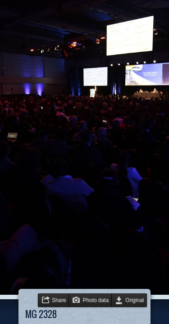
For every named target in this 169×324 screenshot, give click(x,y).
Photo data (95, 300)
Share (59, 300)
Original (134, 300)
